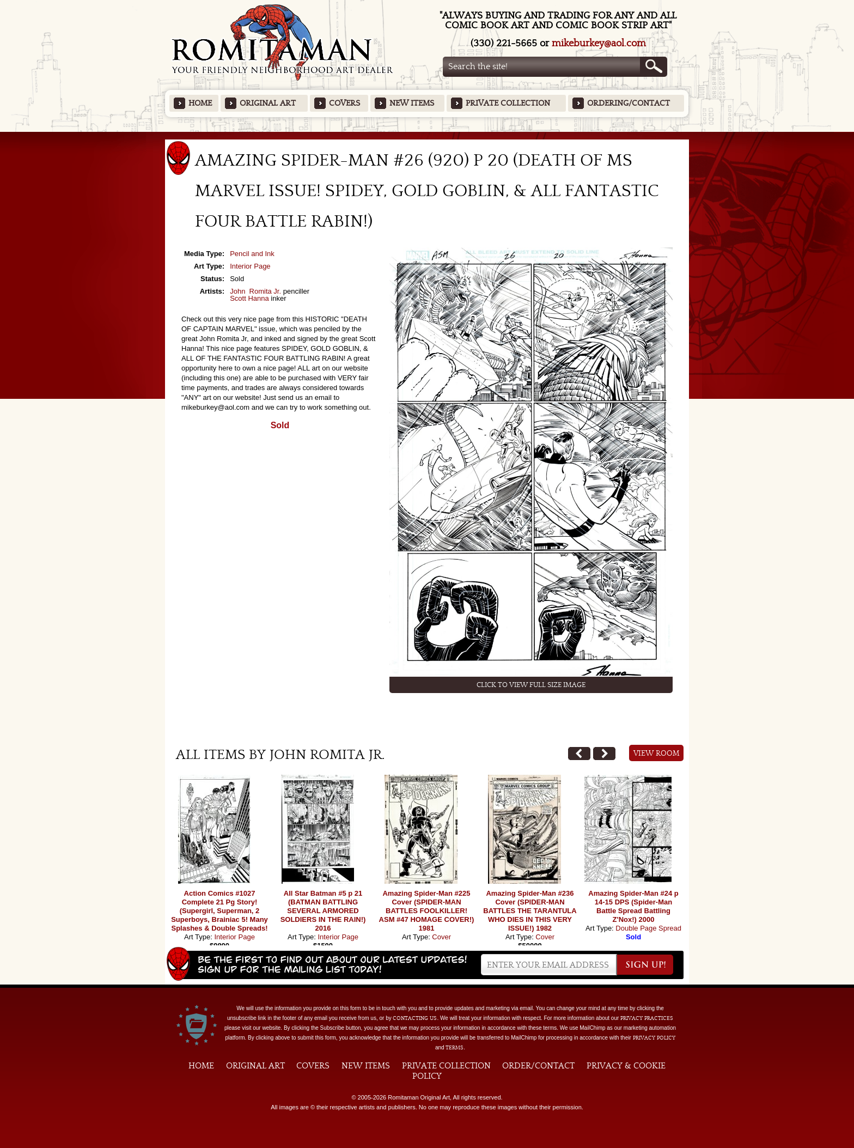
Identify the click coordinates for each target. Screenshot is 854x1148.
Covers (344, 103)
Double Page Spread (648, 928)
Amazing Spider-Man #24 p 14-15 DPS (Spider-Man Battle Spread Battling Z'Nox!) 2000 (633, 906)
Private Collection (508, 103)
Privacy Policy (654, 1038)
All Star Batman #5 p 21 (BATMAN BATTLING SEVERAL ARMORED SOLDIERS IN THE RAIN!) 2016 (323, 910)
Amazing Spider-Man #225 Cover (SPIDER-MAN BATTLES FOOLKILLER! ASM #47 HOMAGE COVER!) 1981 (426, 910)
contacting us (415, 1018)
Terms (454, 1047)
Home (200, 103)
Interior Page (250, 266)
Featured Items (427, 135)
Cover (441, 937)
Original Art (268, 103)
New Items (411, 103)
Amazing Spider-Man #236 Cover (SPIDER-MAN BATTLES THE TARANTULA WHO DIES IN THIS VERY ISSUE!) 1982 (529, 910)
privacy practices (646, 1018)
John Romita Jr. (255, 291)
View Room (656, 753)
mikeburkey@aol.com (599, 43)
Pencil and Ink (252, 254)
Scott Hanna (249, 298)
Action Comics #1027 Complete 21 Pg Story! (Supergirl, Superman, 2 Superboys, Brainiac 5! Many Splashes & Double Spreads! (219, 910)
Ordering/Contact (628, 103)
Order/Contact (538, 1066)
